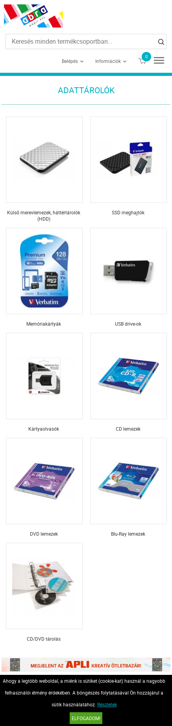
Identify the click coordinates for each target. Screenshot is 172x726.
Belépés (70, 61)
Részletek (107, 704)
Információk (108, 61)
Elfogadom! (86, 718)
